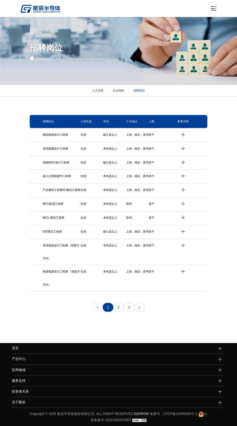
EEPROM (141, 414)
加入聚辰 (85, 59)
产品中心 (18, 359)
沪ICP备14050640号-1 (180, 414)
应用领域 (18, 370)
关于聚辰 (70, 59)
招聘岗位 (99, 59)
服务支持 (18, 381)
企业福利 (118, 90)
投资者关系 (20, 391)
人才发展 (98, 90)
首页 (58, 59)
